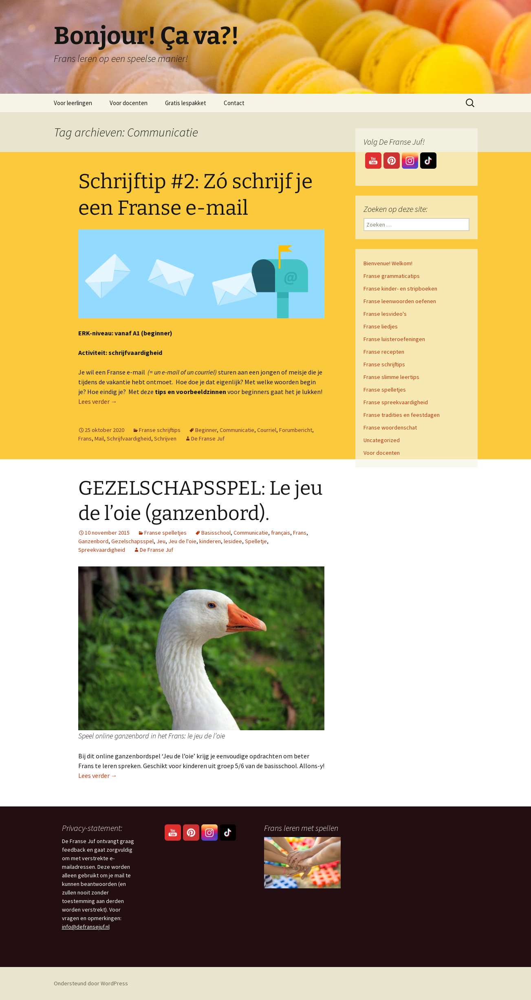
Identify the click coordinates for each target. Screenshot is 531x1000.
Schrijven (165, 438)
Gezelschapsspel (132, 541)
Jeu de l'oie (182, 541)
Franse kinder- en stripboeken (400, 288)
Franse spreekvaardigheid (396, 402)
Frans (85, 438)
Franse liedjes (381, 326)
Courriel (266, 430)
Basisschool (216, 532)
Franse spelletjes (165, 532)
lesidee (233, 541)
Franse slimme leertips (391, 377)
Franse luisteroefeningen (394, 339)
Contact (234, 103)
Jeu (160, 541)
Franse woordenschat (390, 427)
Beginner (206, 430)
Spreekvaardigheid (101, 549)
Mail (99, 438)
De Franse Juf (208, 438)
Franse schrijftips (160, 430)
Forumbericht (295, 430)
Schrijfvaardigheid (129, 438)
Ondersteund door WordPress (91, 983)
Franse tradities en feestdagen (402, 415)
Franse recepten (384, 351)
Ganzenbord (93, 541)
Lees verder (97, 401)
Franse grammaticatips (392, 276)
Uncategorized (382, 440)
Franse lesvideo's (385, 313)
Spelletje (256, 541)
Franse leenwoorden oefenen (400, 301)
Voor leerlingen (73, 103)
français (280, 532)
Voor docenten (129, 103)
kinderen (210, 541)
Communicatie (237, 430)
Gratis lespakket (185, 103)
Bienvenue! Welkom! (388, 263)
